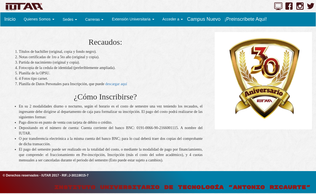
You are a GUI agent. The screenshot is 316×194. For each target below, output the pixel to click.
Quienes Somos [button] (39, 19)
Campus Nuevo (203, 19)
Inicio (10, 19)
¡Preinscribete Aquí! (246, 19)
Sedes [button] (70, 19)
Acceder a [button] (172, 19)
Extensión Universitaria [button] (133, 19)
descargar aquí (116, 84)
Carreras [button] (94, 19)
